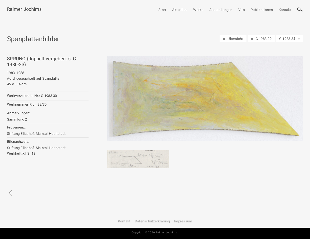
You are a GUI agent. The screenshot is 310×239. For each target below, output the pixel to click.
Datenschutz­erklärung (152, 221)
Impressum (183, 221)
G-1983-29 (263, 38)
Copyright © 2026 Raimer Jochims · (155, 232)
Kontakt (285, 10)
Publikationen (262, 10)
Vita (241, 10)
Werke (198, 10)
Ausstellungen (220, 10)
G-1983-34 (287, 38)
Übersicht (235, 38)
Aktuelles (180, 10)
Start (162, 10)
